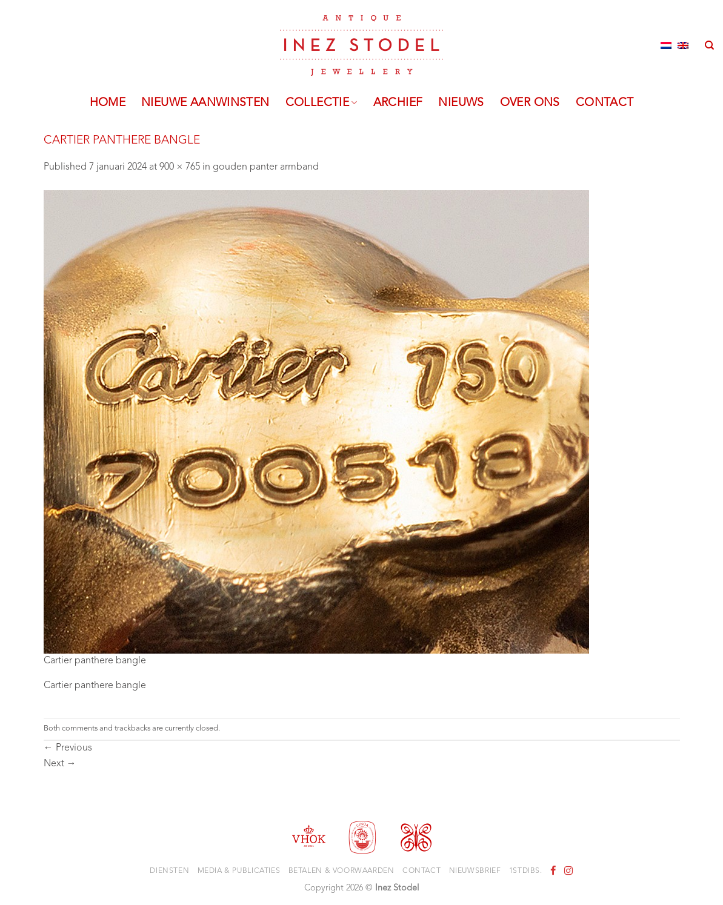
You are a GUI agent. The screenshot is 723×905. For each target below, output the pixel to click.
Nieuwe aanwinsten (205, 103)
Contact (605, 103)
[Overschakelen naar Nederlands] (666, 45)
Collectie (321, 103)
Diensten (169, 871)
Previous (68, 748)
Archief (398, 103)
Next (60, 764)
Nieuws (461, 103)
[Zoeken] (709, 45)
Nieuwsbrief (475, 871)
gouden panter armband (266, 167)
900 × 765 (179, 167)
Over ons (530, 103)
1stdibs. (525, 871)
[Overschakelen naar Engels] (683, 45)
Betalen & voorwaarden (341, 871)
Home (108, 103)
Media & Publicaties (239, 871)
